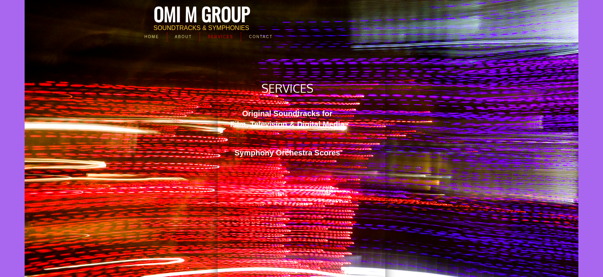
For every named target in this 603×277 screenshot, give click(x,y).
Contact (261, 37)
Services (220, 37)
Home (152, 37)
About (183, 37)
